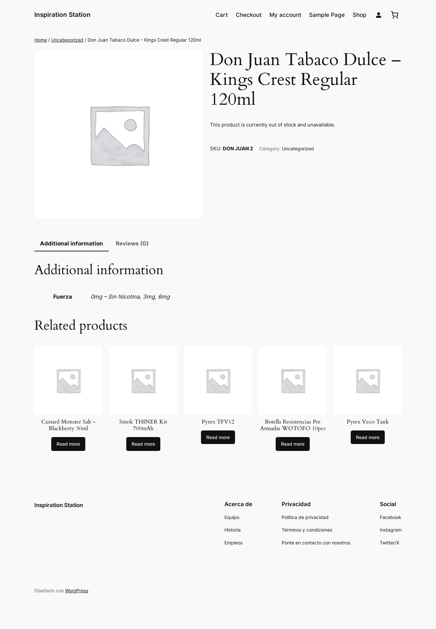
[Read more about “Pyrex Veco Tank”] (368, 437)
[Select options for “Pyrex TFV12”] (218, 437)
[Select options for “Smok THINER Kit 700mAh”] (143, 444)
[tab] (71, 244)
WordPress (76, 590)
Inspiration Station (62, 14)
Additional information (71, 243)
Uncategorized (67, 40)
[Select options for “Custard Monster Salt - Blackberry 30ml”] (68, 444)
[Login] (378, 15)
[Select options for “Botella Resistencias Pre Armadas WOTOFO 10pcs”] (293, 444)
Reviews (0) (132, 243)
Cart (222, 15)
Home (40, 40)
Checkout (248, 15)
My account (285, 15)
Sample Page (327, 15)
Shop (360, 15)
